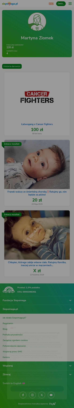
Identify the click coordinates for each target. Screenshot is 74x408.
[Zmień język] (7, 320)
